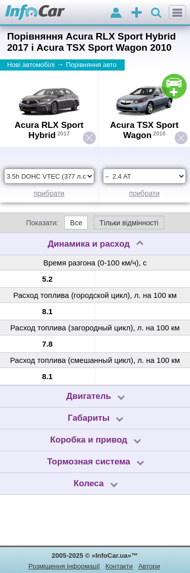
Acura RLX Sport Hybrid (49, 130)
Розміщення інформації (64, 566)
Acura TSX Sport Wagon (144, 130)
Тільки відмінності (128, 223)
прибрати (48, 193)
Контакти (119, 566)
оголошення (136, 13)
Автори (149, 566)
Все (76, 223)
